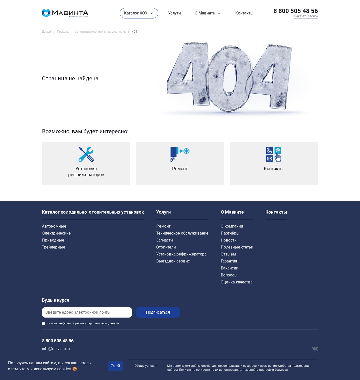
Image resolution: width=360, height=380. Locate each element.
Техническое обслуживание (182, 233)
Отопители (166, 247)
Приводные (53, 240)
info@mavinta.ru (56, 348)
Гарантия (229, 261)
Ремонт (163, 226)
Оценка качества (236, 282)
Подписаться (158, 312)
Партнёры (230, 233)
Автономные (54, 226)
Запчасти (164, 240)
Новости (228, 240)
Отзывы (228, 254)
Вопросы (229, 275)
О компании (232, 226)
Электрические (56, 233)
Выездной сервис (173, 261)
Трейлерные (53, 247)
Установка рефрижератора (181, 254)
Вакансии (229, 268)
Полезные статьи (237, 247)
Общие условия (145, 366)
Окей (115, 366)
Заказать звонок (306, 16)
